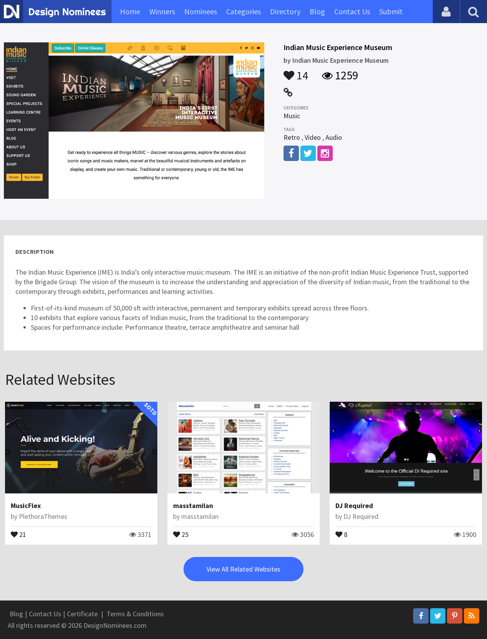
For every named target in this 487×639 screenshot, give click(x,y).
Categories (243, 11)
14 (296, 71)
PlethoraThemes (43, 516)
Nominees (200, 11)
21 (18, 534)
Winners (162, 11)
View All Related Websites (243, 569)
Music (292, 115)
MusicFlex (26, 505)
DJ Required (354, 505)
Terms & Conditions (135, 613)
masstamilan (193, 505)
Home (130, 11)
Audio (333, 137)
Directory (285, 11)
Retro (292, 137)
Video (313, 137)
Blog (317, 11)
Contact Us (352, 11)
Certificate (82, 613)
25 (180, 534)
